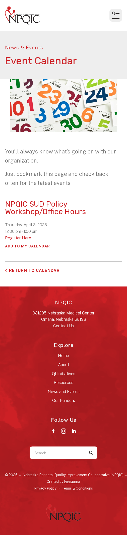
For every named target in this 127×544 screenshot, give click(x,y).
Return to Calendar (34, 270)
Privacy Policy (45, 488)
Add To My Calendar (27, 246)
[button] (115, 15)
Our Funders (63, 400)
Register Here (18, 238)
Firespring (72, 481)
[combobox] (57, 452)
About (63, 364)
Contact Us (63, 326)
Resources (63, 382)
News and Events (64, 391)
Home (63, 355)
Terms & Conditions (77, 488)
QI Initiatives (63, 373)
